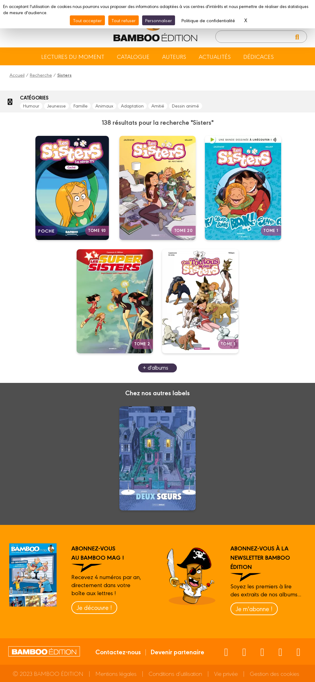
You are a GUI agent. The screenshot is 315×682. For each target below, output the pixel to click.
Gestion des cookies (274, 673)
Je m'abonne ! (254, 608)
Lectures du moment (72, 56)
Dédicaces (258, 56)
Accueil (17, 74)
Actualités (215, 56)
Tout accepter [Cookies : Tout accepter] (87, 20)
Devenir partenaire (177, 651)
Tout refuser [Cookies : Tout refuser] (123, 20)
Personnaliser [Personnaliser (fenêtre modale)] (158, 20)
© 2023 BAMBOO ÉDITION (48, 673)
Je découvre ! (94, 607)
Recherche (41, 74)
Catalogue (133, 56)
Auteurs (174, 56)
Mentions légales (116, 673)
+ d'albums (155, 367)
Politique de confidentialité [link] (208, 20)
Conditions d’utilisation (175, 673)
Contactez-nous (118, 651)
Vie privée (226, 673)
